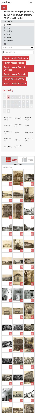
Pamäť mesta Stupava (15, 83)
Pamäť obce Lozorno (14, 78)
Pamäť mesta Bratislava (16, 58)
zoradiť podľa (18, 164)
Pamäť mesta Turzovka (15, 74)
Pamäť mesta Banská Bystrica (14, 68)
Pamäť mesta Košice (14, 62)
